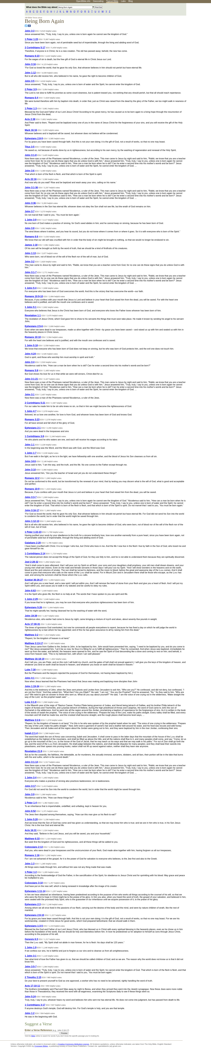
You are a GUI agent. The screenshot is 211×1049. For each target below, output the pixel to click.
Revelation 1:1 (33, 315)
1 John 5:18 (31, 345)
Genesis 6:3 (31, 939)
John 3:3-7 (31, 497)
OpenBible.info (83, 1)
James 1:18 (31, 245)
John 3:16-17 (32, 510)
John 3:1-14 (31, 762)
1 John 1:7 (30, 453)
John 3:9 (29, 794)
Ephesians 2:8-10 (34, 915)
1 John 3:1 (30, 956)
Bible (33, 1036)
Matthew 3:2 (31, 635)
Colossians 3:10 (34, 883)
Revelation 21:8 (33, 751)
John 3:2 (29, 261)
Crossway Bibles (41, 1046)
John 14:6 (30, 461)
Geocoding (98, 1)
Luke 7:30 (30, 669)
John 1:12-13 (32, 521)
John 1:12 (30, 72)
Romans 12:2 (32, 478)
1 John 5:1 (30, 307)
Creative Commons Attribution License (73, 1044)
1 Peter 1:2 (31, 872)
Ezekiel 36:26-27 (34, 580)
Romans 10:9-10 (34, 296)
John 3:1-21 (31, 379)
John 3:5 (29, 81)
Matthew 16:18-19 (34, 659)
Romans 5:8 (31, 370)
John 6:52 (30, 811)
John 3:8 (29, 228)
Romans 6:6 (31, 236)
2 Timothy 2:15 (33, 977)
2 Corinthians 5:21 (35, 403)
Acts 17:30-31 (32, 624)
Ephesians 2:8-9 (34, 138)
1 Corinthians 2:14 (35, 553)
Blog (130, 1)
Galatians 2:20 (33, 542)
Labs (123, 1)
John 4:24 (30, 353)
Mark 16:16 (31, 130)
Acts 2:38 (30, 119)
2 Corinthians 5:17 (35, 47)
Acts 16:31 (31, 830)
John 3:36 (30, 203)
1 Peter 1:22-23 (33, 532)
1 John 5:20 (31, 819)
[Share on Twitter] (26, 26)
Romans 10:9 (32, 489)
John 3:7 (29, 211)
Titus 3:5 (29, 146)
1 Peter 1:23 (31, 39)
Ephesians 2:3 (33, 904)
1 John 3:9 (30, 219)
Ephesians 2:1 (33, 428)
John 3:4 (29, 362)
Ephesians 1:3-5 (34, 926)
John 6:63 (30, 590)
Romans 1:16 (32, 855)
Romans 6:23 (32, 56)
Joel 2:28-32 (31, 562)
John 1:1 (29, 444)
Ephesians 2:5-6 (34, 326)
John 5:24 (30, 996)
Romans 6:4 (31, 97)
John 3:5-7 (31, 966)
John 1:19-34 (32, 686)
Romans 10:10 (33, 337)
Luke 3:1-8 (30, 702)
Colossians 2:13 (34, 847)
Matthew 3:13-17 (34, 643)
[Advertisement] (184, 24)
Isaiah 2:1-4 (31, 733)
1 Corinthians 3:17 (35, 1005)
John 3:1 (29, 394)
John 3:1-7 (31, 272)
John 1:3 (29, 863)
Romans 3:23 (32, 419)
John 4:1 (29, 678)
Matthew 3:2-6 (32, 720)
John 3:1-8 (31, 155)
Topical (112, 1)
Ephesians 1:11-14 (35, 891)
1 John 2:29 (31, 599)
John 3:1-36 (31, 187)
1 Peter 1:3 (31, 108)
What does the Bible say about (59, 7)
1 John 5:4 (30, 288)
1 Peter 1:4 (31, 802)
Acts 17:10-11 (32, 985)
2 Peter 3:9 (31, 89)
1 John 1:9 (30, 947)
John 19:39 (31, 615)
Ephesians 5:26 (33, 607)
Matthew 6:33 (32, 838)
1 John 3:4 (30, 777)
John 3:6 (29, 170)
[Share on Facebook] (29, 26)
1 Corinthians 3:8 (34, 436)
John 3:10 (30, 469)
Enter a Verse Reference (47, 1030)
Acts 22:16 (31, 179)
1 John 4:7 (30, 411)
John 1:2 (29, 1013)
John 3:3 (29, 31)
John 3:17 (30, 786)
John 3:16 (30, 64)
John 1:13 (30, 253)
